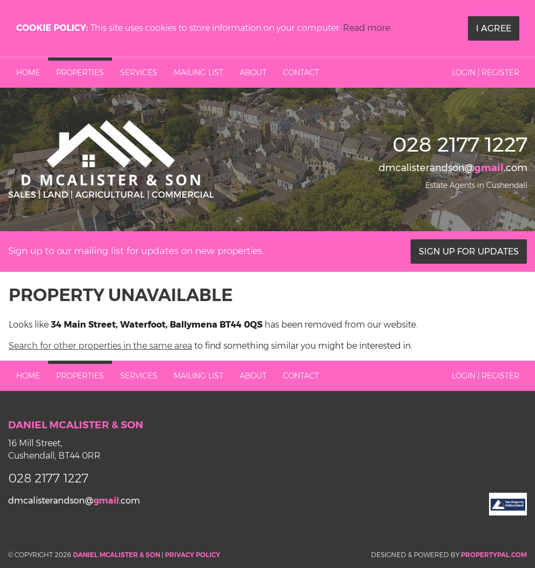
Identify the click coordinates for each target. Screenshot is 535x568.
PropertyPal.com (494, 555)
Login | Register (485, 72)
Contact (301, 72)
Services (138, 72)
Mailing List (198, 72)
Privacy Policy (192, 555)
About (253, 72)
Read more (366, 28)
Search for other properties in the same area (100, 346)
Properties (80, 72)
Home (28, 72)
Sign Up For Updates (469, 251)
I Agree (493, 28)
